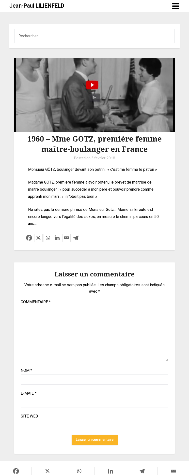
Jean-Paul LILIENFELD (36, 6)
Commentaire (36, 302)
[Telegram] (76, 238)
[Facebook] (29, 238)
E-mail (28, 393)
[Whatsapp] (48, 238)
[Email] (66, 238)
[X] (38, 238)
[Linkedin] (57, 238)
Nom (26, 370)
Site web (29, 416)
